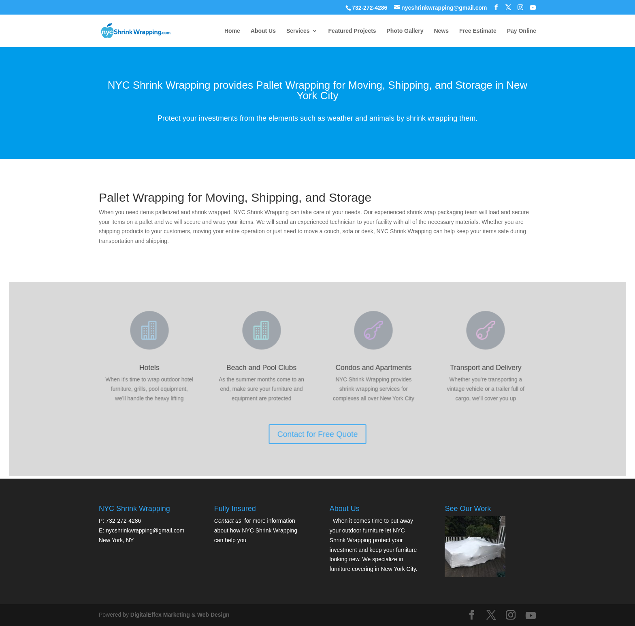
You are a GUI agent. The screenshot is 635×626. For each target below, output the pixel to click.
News (441, 31)
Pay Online (521, 31)
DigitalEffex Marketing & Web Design (180, 614)
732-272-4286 (369, 7)
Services (298, 31)
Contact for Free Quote (317, 430)
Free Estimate (477, 31)
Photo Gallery (405, 31)
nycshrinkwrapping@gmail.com (145, 530)
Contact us (227, 520)
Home (232, 31)
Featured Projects (352, 31)
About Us (263, 31)
